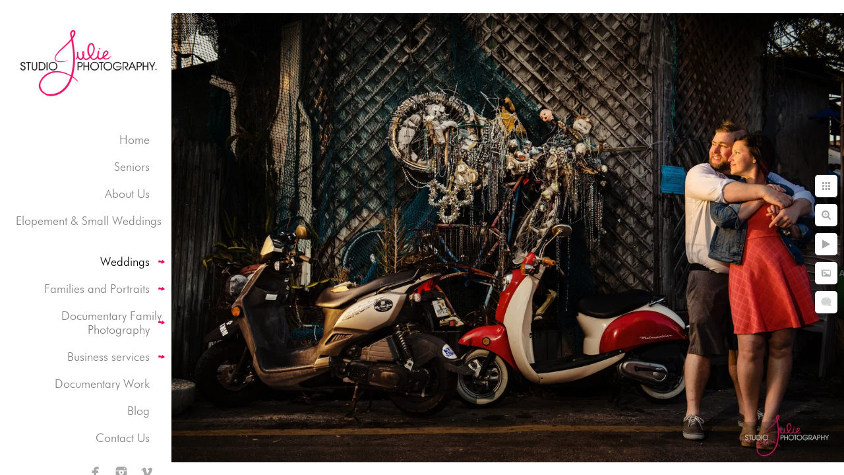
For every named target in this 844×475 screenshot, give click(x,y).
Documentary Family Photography (111, 322)
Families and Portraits (97, 289)
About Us (127, 194)
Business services (108, 357)
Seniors (132, 167)
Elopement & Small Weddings (89, 221)
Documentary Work (102, 384)
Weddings (125, 262)
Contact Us (123, 438)
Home (134, 139)
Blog (138, 411)
